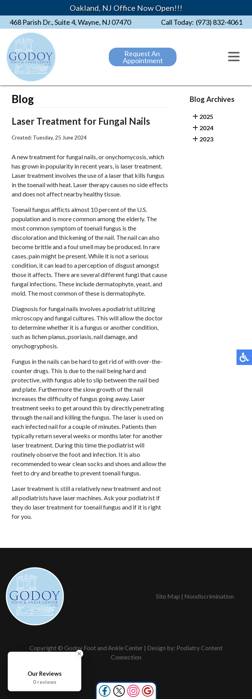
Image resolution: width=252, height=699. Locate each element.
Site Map (168, 596)
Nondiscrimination (209, 596)
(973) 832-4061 (219, 22)
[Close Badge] (79, 654)
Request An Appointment (143, 57)
